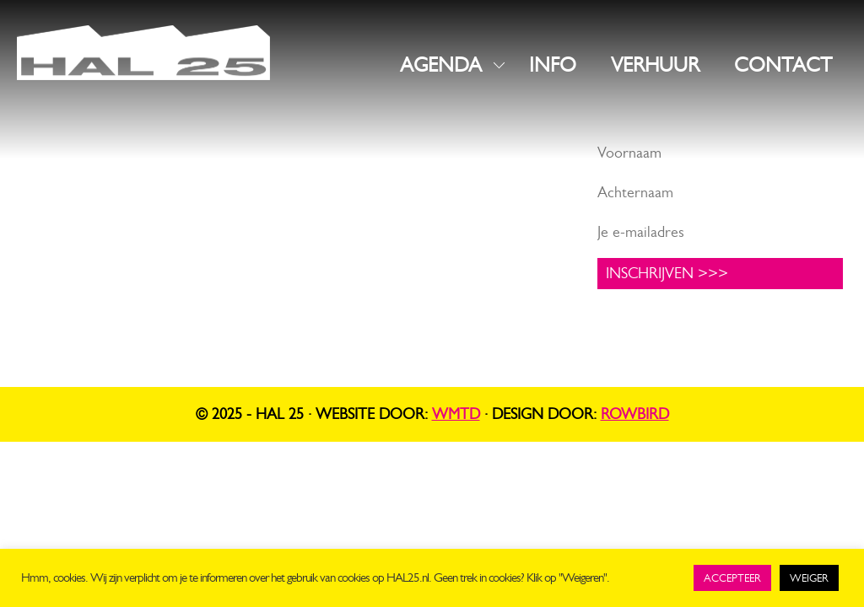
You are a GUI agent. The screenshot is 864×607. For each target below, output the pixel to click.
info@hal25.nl (63, 216)
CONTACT (783, 65)
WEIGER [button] (809, 578)
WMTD (456, 414)
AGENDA (441, 65)
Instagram (348, 177)
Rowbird (635, 414)
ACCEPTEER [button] (732, 578)
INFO (552, 65)
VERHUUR (655, 65)
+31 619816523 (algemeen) (106, 237)
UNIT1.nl (202, 277)
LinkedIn (344, 204)
